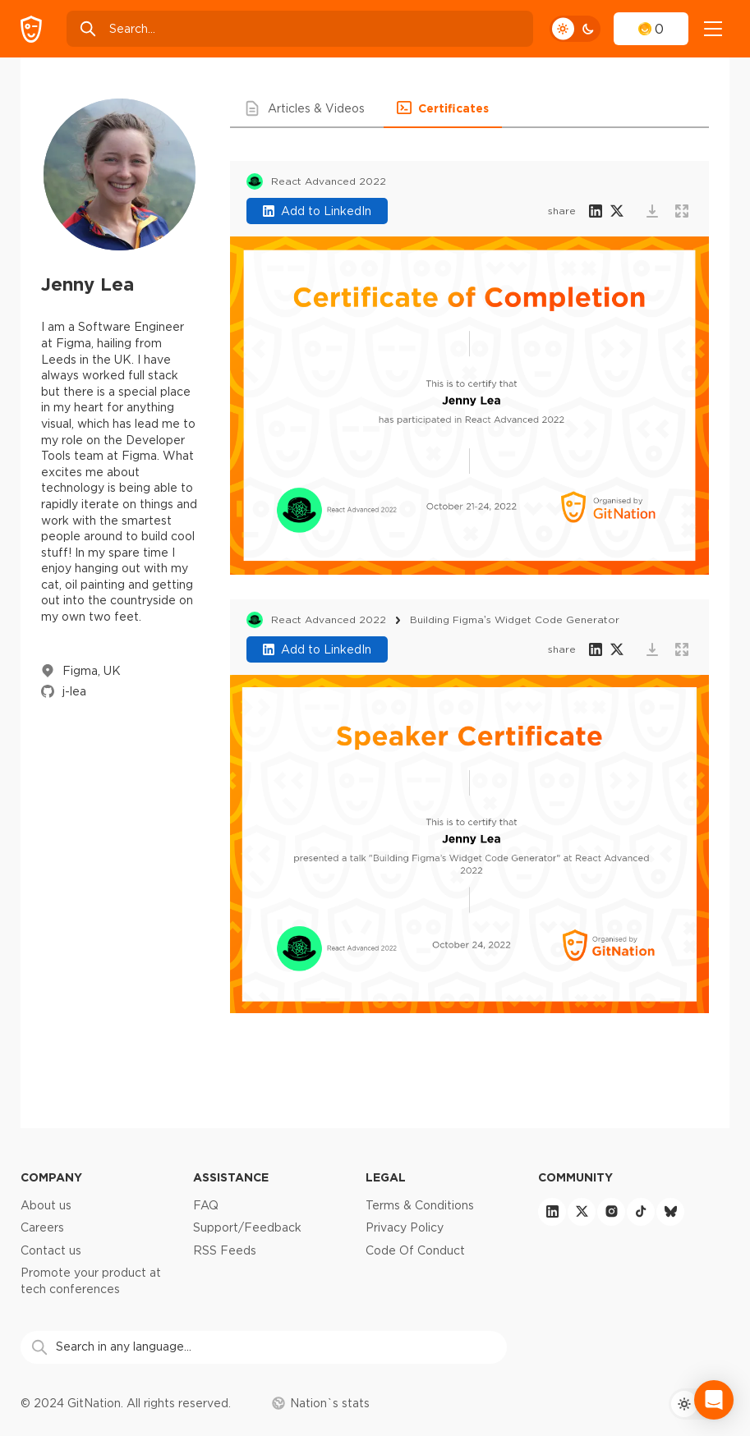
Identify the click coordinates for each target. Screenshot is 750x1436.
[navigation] (713, 29)
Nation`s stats (321, 1403)
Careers (42, 1227)
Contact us (51, 1250)
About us (46, 1205)
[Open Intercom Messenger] (714, 1400)
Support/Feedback (247, 1227)
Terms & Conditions (420, 1205)
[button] (307, 108)
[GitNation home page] (31, 29)
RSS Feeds (224, 1250)
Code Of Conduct (415, 1250)
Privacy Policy (405, 1227)
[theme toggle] (575, 29)
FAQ (206, 1205)
